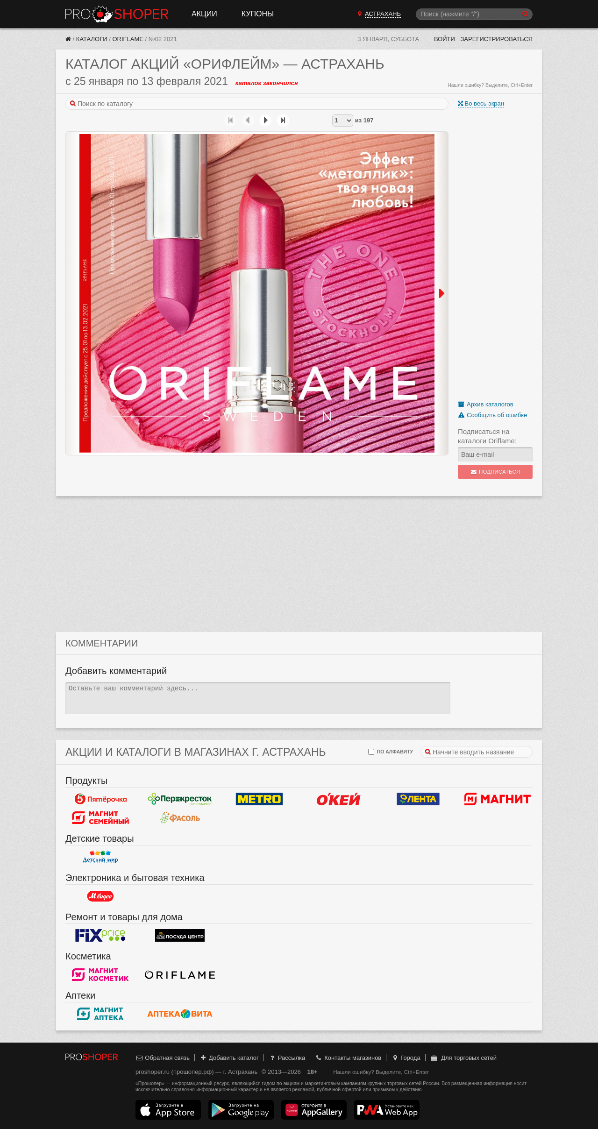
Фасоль (180, 818)
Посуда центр (180, 935)
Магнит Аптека (100, 1014)
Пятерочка (100, 799)
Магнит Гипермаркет (100, 818)
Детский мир (100, 857)
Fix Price (100, 935)
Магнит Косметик (100, 975)
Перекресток (180, 799)
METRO (259, 799)
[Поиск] (474, 14)
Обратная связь (162, 1057)
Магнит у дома (497, 799)
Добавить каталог (229, 1057)
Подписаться (495, 472)
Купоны (258, 14)
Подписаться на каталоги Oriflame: (487, 436)
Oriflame (127, 39)
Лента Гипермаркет (418, 799)
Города (405, 1057)
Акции (204, 14)
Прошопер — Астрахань (116, 14)
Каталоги (91, 39)
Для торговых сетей (463, 1057)
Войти (444, 39)
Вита (180, 1014)
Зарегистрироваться (496, 39)
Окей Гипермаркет (338, 799)
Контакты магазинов (348, 1057)
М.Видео (100, 896)
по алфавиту (390, 752)
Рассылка (286, 1057)
